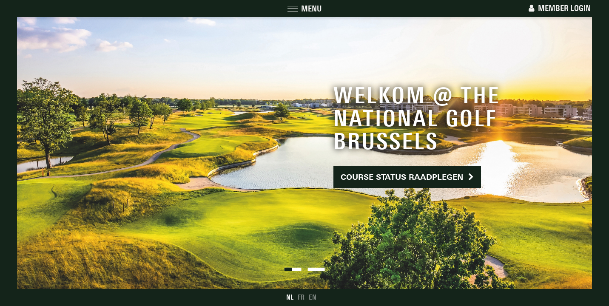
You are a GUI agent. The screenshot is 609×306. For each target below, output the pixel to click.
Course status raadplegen (407, 177)
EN (312, 297)
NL (289, 297)
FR (301, 297)
